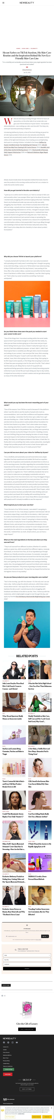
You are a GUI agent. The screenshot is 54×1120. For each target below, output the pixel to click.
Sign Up (45, 936)
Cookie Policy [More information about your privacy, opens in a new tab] (21, 1113)
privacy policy (38, 939)
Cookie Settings (8, 1069)
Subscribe (8, 1074)
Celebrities (6, 841)
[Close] (51, 1108)
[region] (27, 1112)
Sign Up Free (27, 1089)
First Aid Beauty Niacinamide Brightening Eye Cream (33, 596)
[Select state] (27, 955)
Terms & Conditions (8, 1066)
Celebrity (34, 48)
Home (18, 48)
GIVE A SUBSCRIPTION (27, 1029)
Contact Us (5, 1047)
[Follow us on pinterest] (8, 1042)
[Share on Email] (4, 996)
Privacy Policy (6, 1060)
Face (3, 746)
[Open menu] (3, 3)
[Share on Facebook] (2, 996)
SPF (3, 713)
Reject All (47, 1116)
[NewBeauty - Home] (27, 3)
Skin (29, 681)
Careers (5, 1049)
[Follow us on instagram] (12, 1042)
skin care (6, 985)
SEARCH (27, 968)
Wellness (31, 746)
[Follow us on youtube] (17, 1042)
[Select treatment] (27, 964)
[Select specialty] (27, 960)
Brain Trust (5, 1058)
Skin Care (25, 48)
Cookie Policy (6, 1063)
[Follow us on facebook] (4, 1042)
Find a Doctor (6, 1052)
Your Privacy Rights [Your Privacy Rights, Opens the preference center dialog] (10, 1116)
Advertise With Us (7, 1055)
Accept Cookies (36, 1116)
